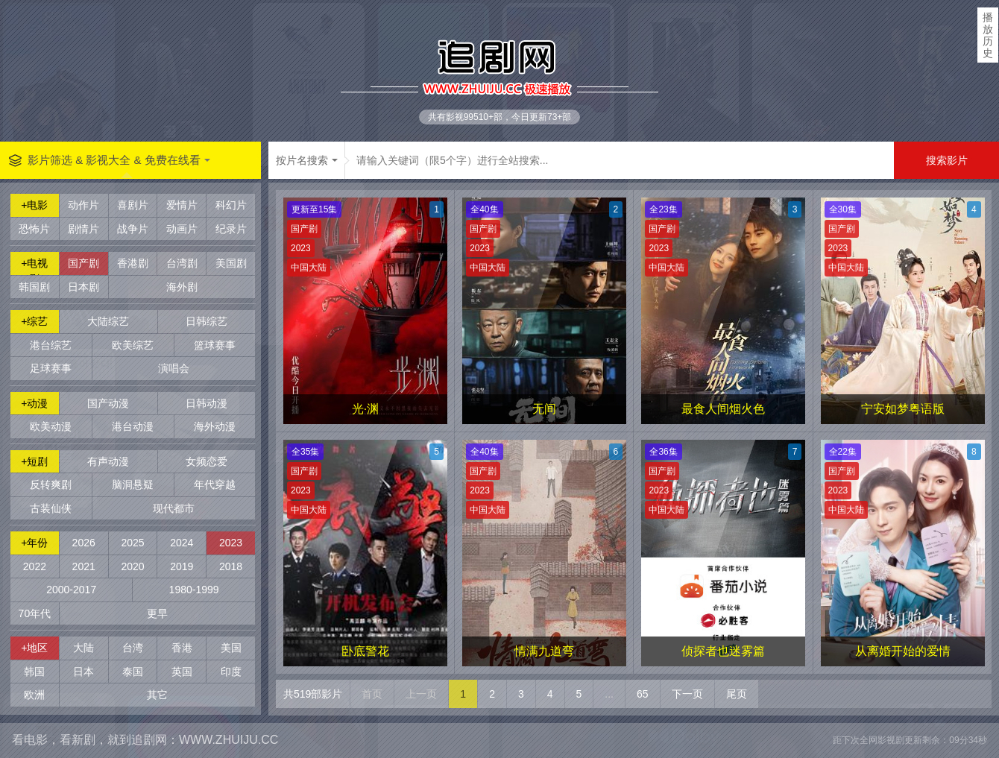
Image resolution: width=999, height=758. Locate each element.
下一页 (687, 694)
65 (643, 694)
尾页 (736, 694)
